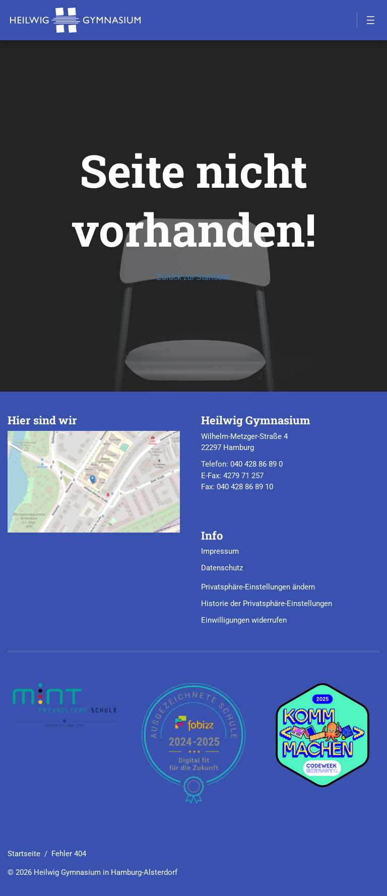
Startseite (24, 853)
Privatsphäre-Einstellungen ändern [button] (258, 586)
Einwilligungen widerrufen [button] (244, 620)
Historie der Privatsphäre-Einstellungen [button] (266, 603)
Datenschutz (222, 567)
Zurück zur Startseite (193, 277)
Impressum (220, 551)
